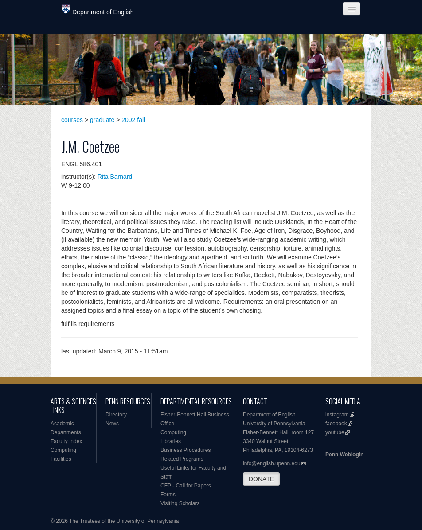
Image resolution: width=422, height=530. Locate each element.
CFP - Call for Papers (185, 486)
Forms (168, 494)
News (112, 423)
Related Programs (181, 459)
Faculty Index (66, 441)
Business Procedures (185, 450)
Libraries (170, 441)
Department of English (98, 10)
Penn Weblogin (344, 454)
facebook (336, 423)
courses (72, 119)
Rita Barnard (115, 176)
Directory (116, 415)
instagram (337, 415)
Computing (63, 450)
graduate (102, 119)
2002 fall (133, 119)
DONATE (261, 479)
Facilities (61, 459)
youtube (334, 432)
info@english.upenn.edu (272, 463)
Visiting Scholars (180, 503)
